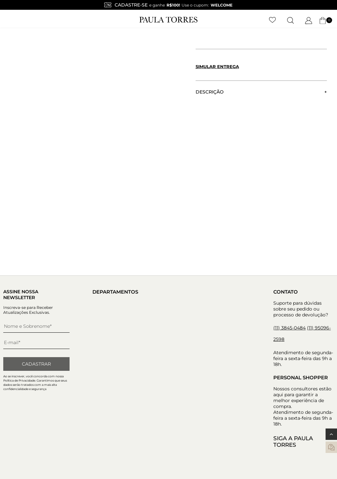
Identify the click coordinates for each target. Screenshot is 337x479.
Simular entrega (217, 66)
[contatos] (331, 447)
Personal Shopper (300, 377)
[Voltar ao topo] (331, 434)
